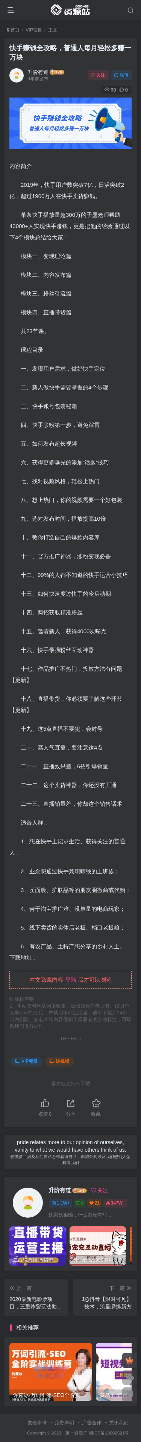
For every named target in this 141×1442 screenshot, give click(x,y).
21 (94, 1203)
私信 (121, 75)
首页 (13, 30)
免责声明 (64, 1422)
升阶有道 (38, 72)
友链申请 (37, 1422)
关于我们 (119, 1422)
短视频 (59, 1061)
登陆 (70, 979)
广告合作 (92, 1422)
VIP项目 (34, 30)
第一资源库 (76, 1432)
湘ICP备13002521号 (109, 1432)
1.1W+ (61, 1203)
